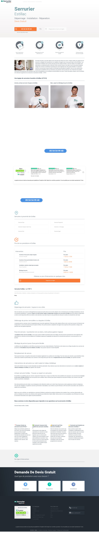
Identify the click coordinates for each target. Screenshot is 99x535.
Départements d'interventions (56, 514)
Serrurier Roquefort (58, 222)
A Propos (34, 512)
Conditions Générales (42, 533)
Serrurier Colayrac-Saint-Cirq (24, 226)
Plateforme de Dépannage (37, 520)
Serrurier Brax (21, 222)
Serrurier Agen (57, 231)
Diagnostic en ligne (50, 280)
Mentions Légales (52, 533)
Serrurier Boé (21, 231)
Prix (51, 516)
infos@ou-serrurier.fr (77, 516)
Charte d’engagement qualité (38, 518)
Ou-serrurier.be (35, 522)
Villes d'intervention (54, 512)
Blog (51, 520)
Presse (33, 516)
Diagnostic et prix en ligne (56, 29)
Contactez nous (35, 514)
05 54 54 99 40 (26, 29)
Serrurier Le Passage (59, 226)
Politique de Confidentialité (63, 533)
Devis (51, 518)
